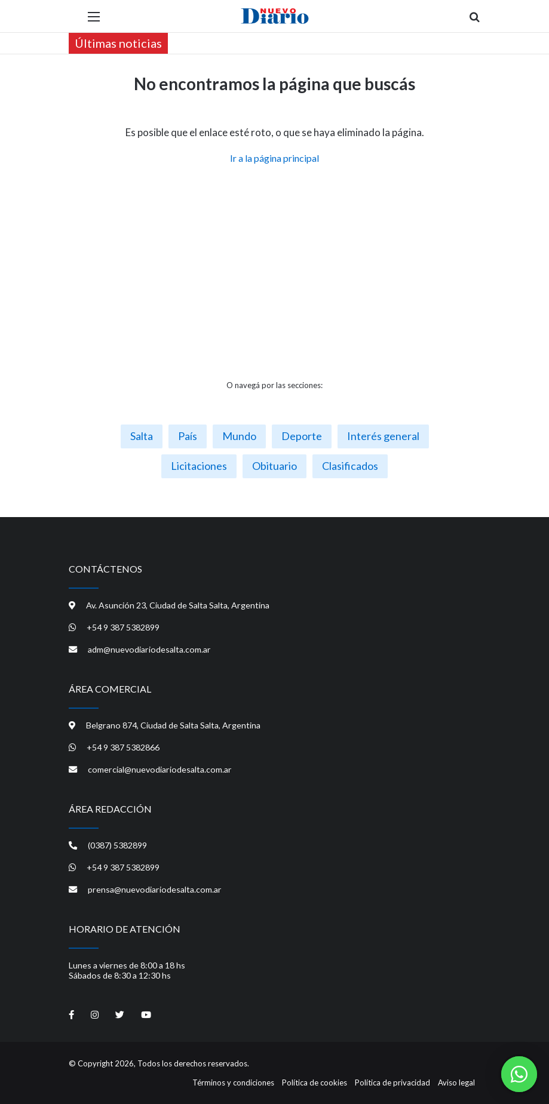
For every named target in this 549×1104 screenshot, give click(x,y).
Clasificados (350, 465)
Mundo (239, 435)
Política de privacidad (392, 1082)
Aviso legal (456, 1082)
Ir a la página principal (274, 158)
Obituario (274, 465)
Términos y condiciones (233, 1082)
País (187, 435)
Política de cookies (314, 1082)
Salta (141, 435)
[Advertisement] (275, 272)
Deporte (301, 435)
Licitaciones (199, 465)
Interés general (383, 435)
